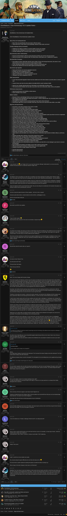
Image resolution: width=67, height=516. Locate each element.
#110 (60, 326)
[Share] (63, 31)
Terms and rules (50, 514)
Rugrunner (5, 250)
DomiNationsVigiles (14, 346)
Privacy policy (56, 514)
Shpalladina (5, 196)
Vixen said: (13, 344)
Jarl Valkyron (12, 176)
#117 (60, 429)
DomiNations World (5, 20)
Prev (3, 159)
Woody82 (5, 348)
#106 (60, 228)
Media (29, 20)
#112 (60, 364)
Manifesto (5, 383)
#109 (60, 275)
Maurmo (5, 410)
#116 (60, 416)
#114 (60, 389)
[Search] (63, 20)
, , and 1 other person (20, 155)
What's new (22, 20)
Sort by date (57, 159)
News (12, 20)
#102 (60, 174)
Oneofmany (5, 396)
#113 (60, 376)
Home (64, 514)
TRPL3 (5, 370)
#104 (60, 203)
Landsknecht (5, 423)
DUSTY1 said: (13, 328)
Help (61, 514)
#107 (60, 244)
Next (15, 159)
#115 (60, 403)
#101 (60, 161)
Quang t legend (5, 332)
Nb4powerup (4, 27)
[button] (26, 20)
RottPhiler (5, 281)
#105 (60, 215)
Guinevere (5, 222)
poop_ (5, 168)
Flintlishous (5, 209)
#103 (60, 190)
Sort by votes (63, 159)
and (18, 240)
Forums (16, 20)
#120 (60, 468)
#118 (60, 442)
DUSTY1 (5, 235)
